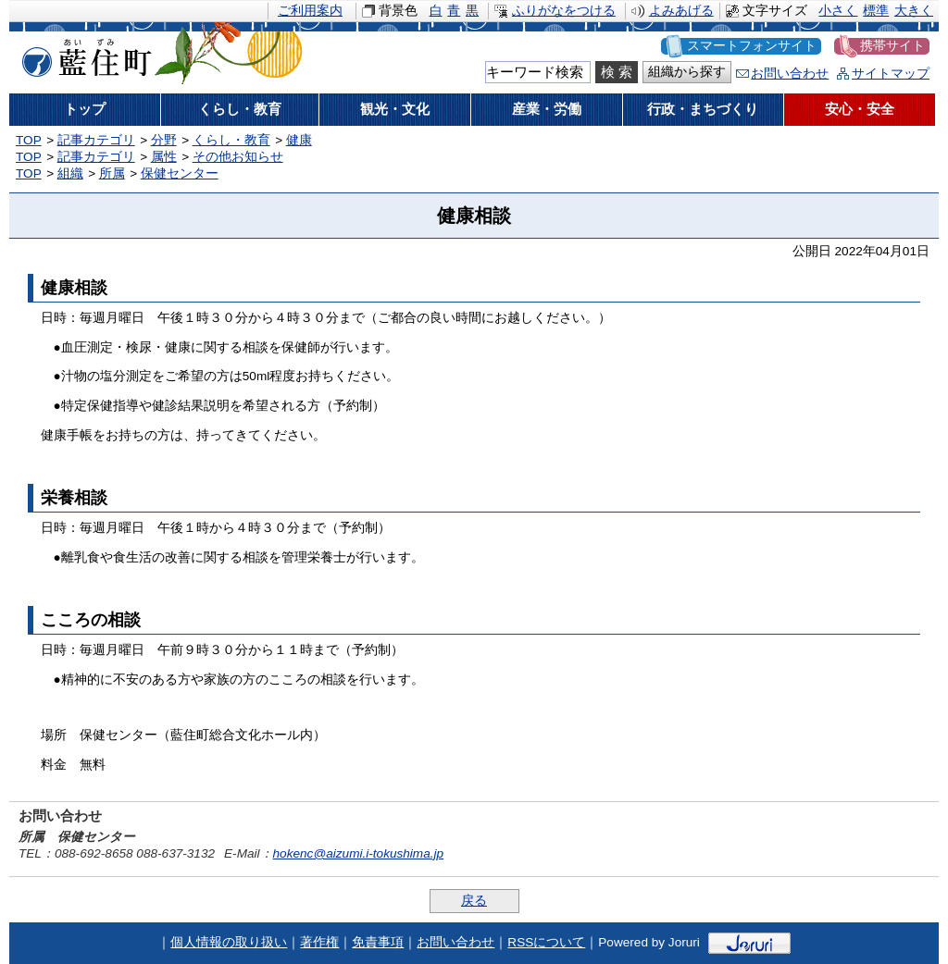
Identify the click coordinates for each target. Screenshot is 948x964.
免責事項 (378, 942)
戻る (474, 901)
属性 (164, 157)
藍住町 (83, 54)
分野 (164, 140)
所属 (112, 173)
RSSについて (546, 942)
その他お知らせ (238, 157)
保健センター (179, 173)
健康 (299, 140)
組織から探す (687, 72)
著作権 (319, 942)
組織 (70, 173)
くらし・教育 (231, 140)
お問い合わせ (790, 73)
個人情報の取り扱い (228, 942)
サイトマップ (890, 73)
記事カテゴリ (96, 140)
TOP (29, 140)
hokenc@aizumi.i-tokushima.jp (358, 853)
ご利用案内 (310, 11)
